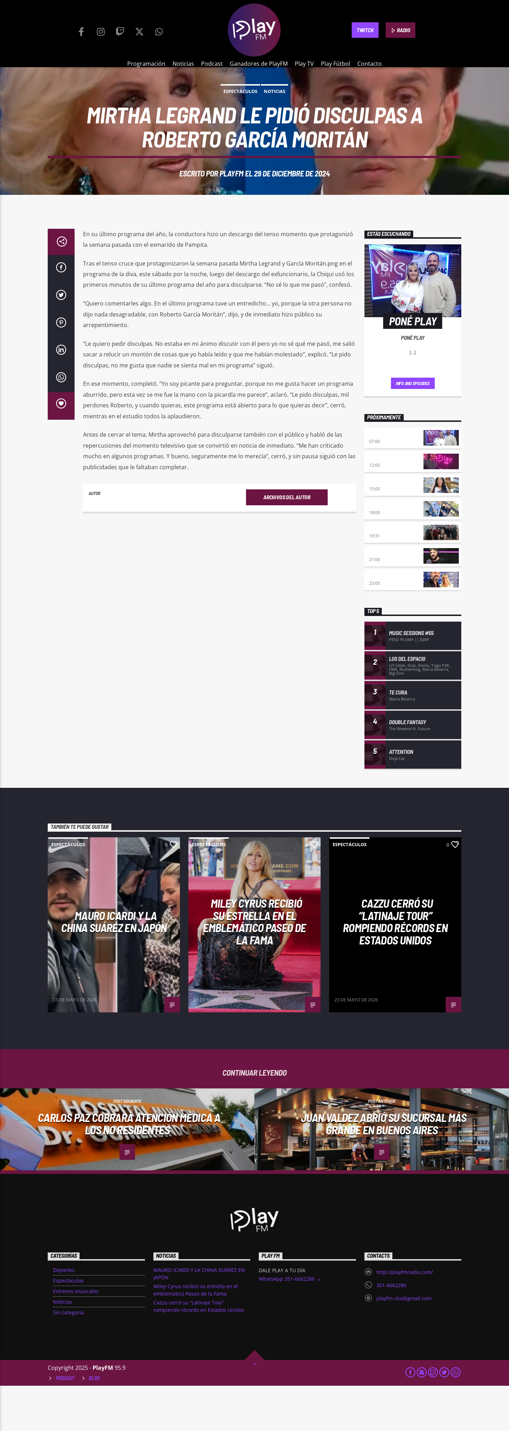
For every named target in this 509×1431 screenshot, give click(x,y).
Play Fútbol (335, 63)
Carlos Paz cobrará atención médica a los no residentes (129, 1169)
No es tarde (382, 503)
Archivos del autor (286, 542)
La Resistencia (386, 550)
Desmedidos (383, 526)
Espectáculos (240, 114)
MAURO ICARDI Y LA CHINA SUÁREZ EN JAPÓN (114, 967)
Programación (146, 63)
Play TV (304, 63)
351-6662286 (391, 1330)
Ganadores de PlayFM (259, 63)
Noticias (183, 63)
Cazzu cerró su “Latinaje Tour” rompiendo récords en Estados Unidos (395, 967)
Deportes (64, 1315)
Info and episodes (413, 428)
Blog (94, 1423)
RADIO (400, 30)
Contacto (369, 63)
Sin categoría (68, 1357)
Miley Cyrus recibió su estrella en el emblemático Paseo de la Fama (254, 967)
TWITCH (365, 30)
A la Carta (381, 621)
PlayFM (232, 196)
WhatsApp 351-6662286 (290, 1325)
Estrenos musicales (76, 1336)
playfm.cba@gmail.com (404, 1343)
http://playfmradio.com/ (404, 1317)
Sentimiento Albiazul (394, 574)
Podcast (212, 63)
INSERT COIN (382, 597)
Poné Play (380, 479)
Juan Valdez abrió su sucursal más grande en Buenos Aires (383, 1169)
